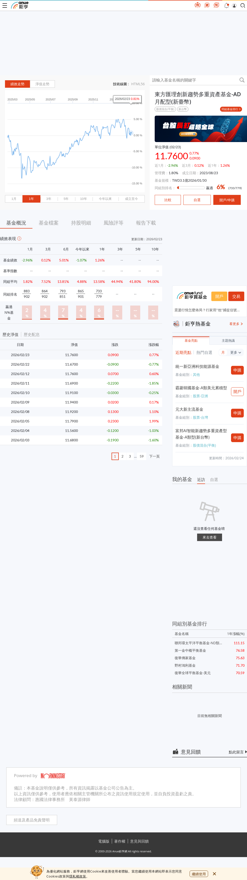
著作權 (119, 841)
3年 (48, 199)
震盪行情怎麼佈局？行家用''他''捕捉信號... (207, 310)
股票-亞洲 (200, 396)
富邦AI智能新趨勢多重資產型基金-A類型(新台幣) (201, 434)
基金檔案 (49, 222)
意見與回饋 (139, 841)
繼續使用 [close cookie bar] (199, 874)
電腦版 (104, 841)
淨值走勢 (42, 84)
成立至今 (131, 199)
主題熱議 (228, 340)
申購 (238, 370)
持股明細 (81, 222)
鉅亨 (19, 5)
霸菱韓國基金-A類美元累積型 (201, 388)
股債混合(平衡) (165, 109)
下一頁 (154, 456)
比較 (167, 200)
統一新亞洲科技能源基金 (197, 366)
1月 (13, 199)
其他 (196, 374)
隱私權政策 (77, 876)
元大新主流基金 (189, 409)
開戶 (219, 296)
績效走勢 (17, 84)
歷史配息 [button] (32, 334)
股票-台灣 (200, 417)
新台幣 (183, 109)
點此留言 (236, 751)
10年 (83, 199)
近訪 (201, 479)
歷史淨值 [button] (10, 334)
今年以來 (105, 199)
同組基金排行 (230, 109)
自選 (214, 479)
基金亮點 (191, 340)
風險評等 (114, 222)
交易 (236, 296)
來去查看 (210, 537)
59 (142, 456)
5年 (66, 199)
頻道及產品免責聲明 (32, 820)
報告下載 (146, 222)
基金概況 (16, 222)
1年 (31, 199)
